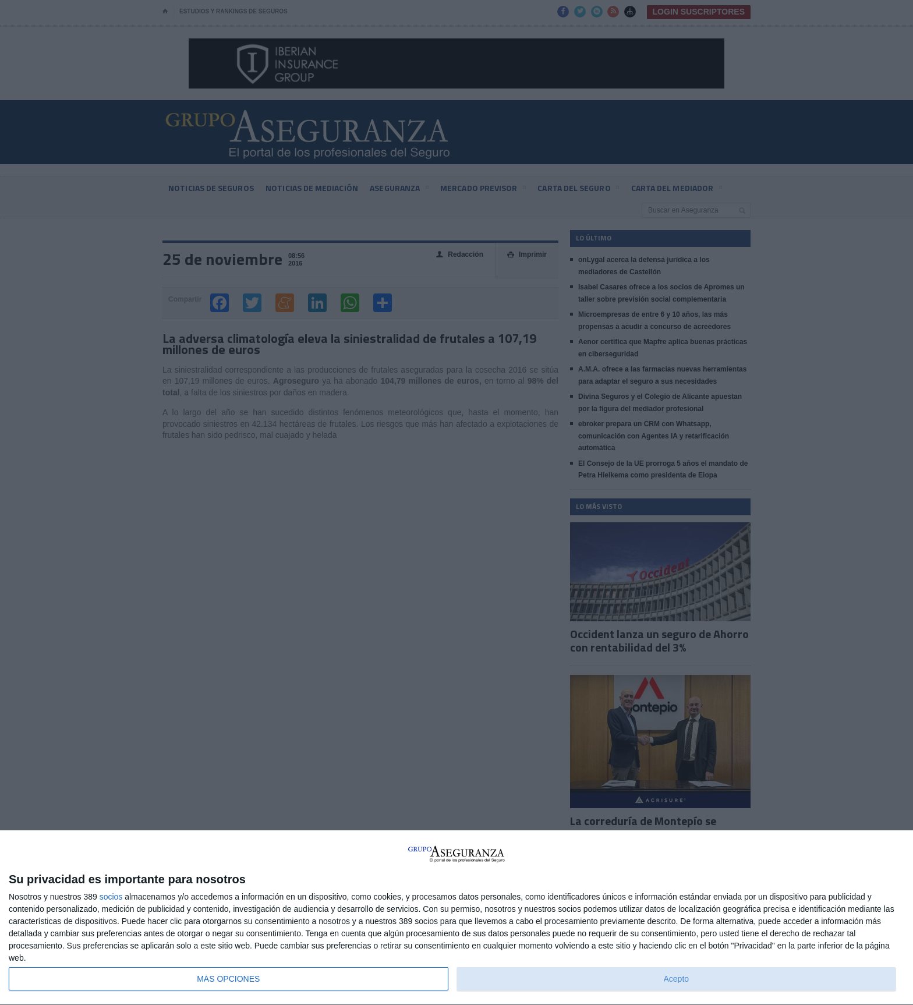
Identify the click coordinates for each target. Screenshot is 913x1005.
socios (111, 897)
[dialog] (456, 918)
